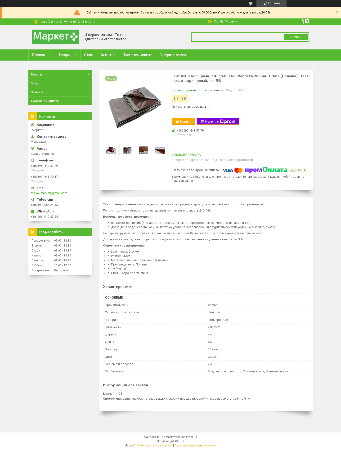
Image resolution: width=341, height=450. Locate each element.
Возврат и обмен (173, 55)
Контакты (107, 55)
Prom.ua (191, 437)
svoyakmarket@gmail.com (49, 193)
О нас (88, 55)
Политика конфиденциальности (196, 445)
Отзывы (37, 92)
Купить (185, 121)
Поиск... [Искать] (296, 37)
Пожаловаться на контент (154, 445)
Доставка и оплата (137, 55)
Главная (38, 55)
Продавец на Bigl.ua (170, 441)
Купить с (220, 121)
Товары (64, 55)
